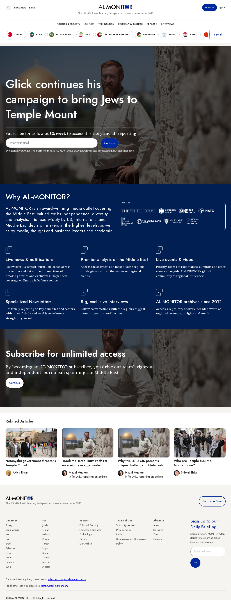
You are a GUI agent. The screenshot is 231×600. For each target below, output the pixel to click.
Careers (157, 539)
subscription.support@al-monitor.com (67, 579)
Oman (45, 530)
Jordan (45, 525)
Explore (152, 27)
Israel (8, 543)
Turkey (9, 525)
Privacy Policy (123, 530)
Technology (106, 27)
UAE (8, 539)
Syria (8, 566)
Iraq (44, 520)
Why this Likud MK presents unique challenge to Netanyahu (141, 463)
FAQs (119, 534)
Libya (45, 548)
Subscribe (209, 10)
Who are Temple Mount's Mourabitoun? (192, 463)
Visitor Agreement (125, 525)
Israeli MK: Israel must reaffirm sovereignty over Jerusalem (84, 463)
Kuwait (45, 539)
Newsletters (20, 10)
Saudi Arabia (12, 530)
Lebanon (10, 562)
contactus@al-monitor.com (54, 586)
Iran (8, 534)
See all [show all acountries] (218, 37)
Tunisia (45, 557)
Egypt (8, 553)
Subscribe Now (212, 501)
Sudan (45, 553)
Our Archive (85, 543)
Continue (14, 383)
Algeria (46, 566)
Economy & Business (130, 27)
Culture (89, 27)
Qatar (9, 557)
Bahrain (46, 534)
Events (32, 10)
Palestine (10, 548)
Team (156, 534)
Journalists (158, 530)
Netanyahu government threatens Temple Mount (31, 463)
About (156, 525)
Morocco (47, 562)
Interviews (167, 27)
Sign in (222, 10)
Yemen (45, 543)
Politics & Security (68, 27)
